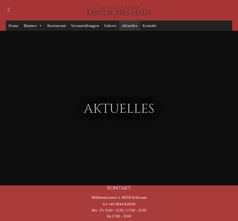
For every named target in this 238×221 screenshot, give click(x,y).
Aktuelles (130, 25)
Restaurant (56, 25)
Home (13, 25)
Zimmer (33, 26)
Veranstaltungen (85, 25)
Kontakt (149, 25)
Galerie (110, 25)
